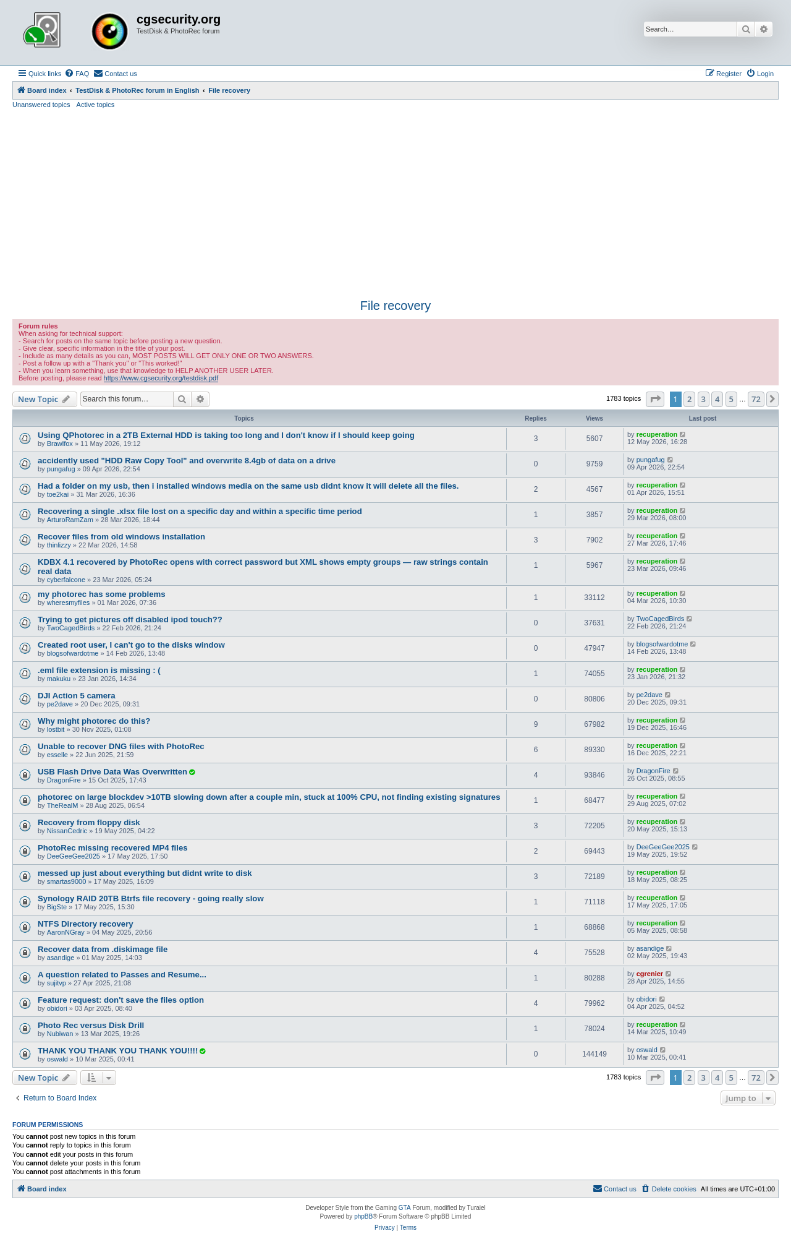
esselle (57, 754)
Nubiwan (60, 1033)
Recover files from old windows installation (121, 536)
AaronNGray (66, 932)
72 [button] (756, 399)
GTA (405, 1207)
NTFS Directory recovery (85, 923)
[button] (655, 399)
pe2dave (60, 704)
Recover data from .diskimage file (102, 949)
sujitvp (56, 983)
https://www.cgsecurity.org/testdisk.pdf (161, 378)
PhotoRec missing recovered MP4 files (113, 847)
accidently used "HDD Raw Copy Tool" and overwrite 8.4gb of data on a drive (187, 460)
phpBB (363, 1216)
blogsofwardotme (73, 653)
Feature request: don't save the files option (121, 1000)
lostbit (56, 729)
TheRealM (62, 805)
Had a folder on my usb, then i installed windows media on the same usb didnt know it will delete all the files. (248, 486)
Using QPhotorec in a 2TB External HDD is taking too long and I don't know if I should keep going (226, 435)
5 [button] (731, 399)
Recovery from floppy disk (89, 822)
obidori (57, 1008)
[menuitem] (76, 73)
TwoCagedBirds (71, 628)
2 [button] (689, 399)
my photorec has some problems (102, 594)
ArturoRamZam (70, 519)
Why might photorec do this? (94, 721)
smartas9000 (67, 881)
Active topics (96, 104)
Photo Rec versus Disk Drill (91, 1025)
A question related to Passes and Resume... (122, 974)
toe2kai (58, 494)
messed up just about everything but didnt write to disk (145, 873)
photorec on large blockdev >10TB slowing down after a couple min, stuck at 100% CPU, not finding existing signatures (269, 797)
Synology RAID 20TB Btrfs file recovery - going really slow (151, 898)
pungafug (61, 469)
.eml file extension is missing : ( (99, 670)
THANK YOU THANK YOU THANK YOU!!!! (118, 1050)
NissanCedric (67, 830)
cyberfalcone (66, 579)
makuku (59, 678)
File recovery (395, 305)
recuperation (657, 434)
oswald (57, 1059)
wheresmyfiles (68, 602)
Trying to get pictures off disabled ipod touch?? (130, 619)
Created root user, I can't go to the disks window (131, 645)
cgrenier (650, 973)
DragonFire (64, 780)
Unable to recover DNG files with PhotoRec (121, 746)
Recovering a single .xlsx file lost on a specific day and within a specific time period (200, 511)
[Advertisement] (395, 202)
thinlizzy (59, 545)
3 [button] (703, 399)
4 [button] (717, 399)
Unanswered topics (41, 104)
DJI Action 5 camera (77, 695)
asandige (61, 957)
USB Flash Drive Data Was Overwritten (112, 771)
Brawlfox (60, 443)
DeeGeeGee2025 (73, 856)
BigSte (57, 907)
